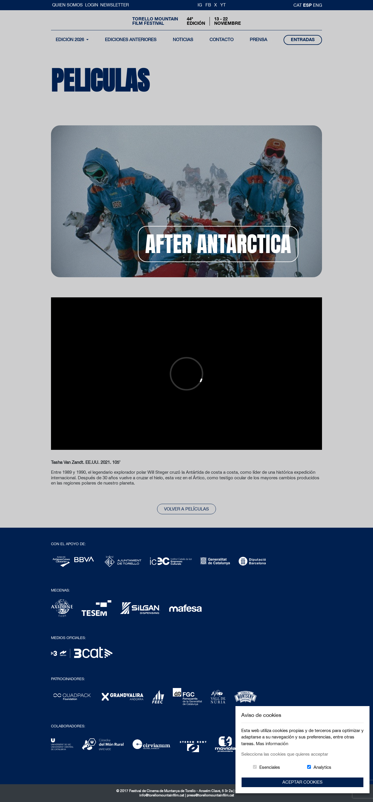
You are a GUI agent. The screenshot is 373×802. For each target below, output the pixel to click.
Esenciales (269, 767)
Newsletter (114, 4)
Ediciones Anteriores (130, 39)
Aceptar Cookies (302, 782)
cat (298, 5)
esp (308, 5)
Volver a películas (186, 508)
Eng (317, 5)
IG (200, 4)
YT (223, 4)
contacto (221, 39)
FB (208, 4)
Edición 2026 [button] (70, 39)
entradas (303, 39)
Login (91, 4)
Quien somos (68, 4)
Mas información (272, 743)
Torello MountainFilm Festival (155, 21)
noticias (183, 39)
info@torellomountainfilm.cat (162, 795)
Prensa (258, 39)
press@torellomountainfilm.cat (210, 795)
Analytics (322, 767)
